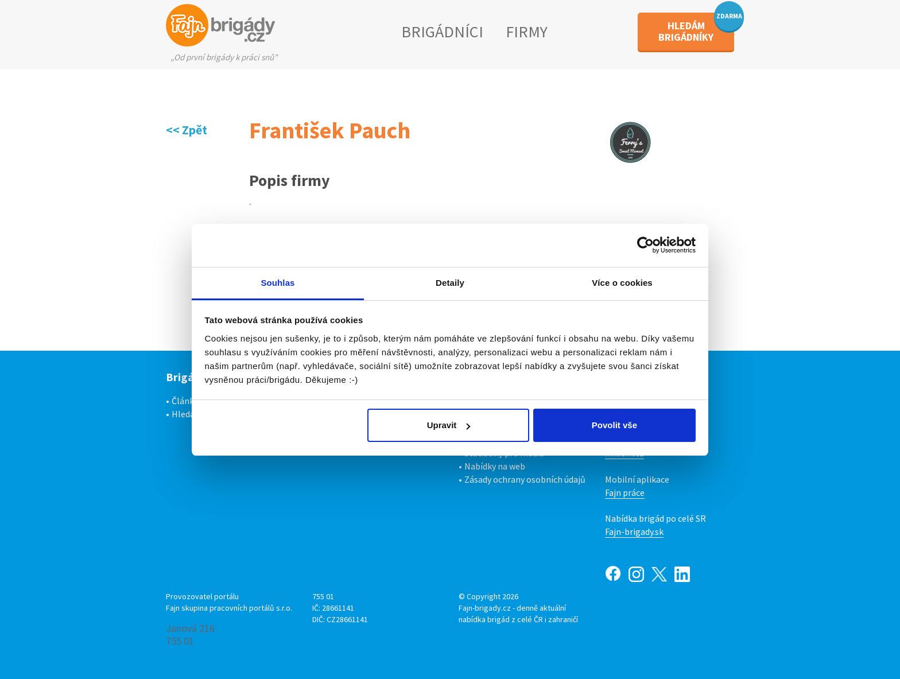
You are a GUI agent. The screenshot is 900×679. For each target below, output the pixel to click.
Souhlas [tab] (277, 283)
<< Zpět (186, 130)
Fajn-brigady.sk (634, 531)
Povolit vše (614, 425)
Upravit (449, 425)
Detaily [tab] (450, 283)
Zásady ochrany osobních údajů (524, 479)
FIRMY (527, 31)
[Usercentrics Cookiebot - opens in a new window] (645, 245)
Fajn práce (625, 492)
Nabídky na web (494, 466)
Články (185, 400)
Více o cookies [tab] (622, 283)
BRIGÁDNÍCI (442, 31)
